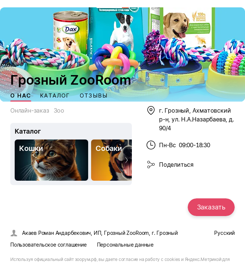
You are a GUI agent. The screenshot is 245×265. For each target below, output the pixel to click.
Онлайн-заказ (29, 110)
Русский (224, 233)
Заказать (211, 207)
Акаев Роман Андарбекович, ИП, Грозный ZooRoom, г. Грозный (100, 233)
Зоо (59, 110)
